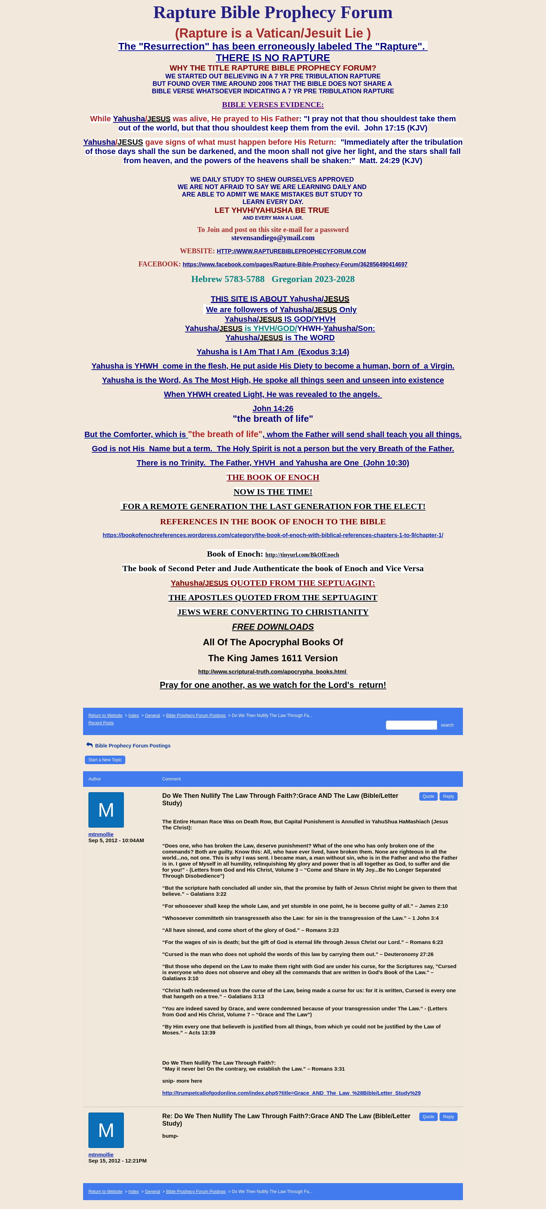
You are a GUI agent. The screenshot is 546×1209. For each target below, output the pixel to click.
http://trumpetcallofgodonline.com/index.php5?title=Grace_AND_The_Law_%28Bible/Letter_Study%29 (291, 1093)
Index (134, 715)
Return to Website (105, 715)
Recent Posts (101, 723)
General (152, 715)
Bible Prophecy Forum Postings (196, 715)
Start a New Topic (105, 759)
